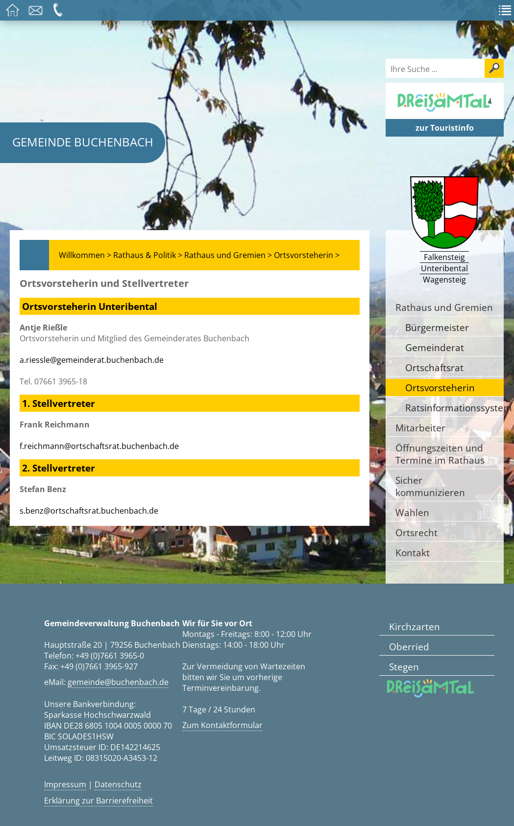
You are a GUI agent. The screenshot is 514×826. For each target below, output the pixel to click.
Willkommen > (85, 255)
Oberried (409, 646)
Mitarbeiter (420, 428)
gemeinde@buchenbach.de (118, 682)
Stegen (404, 667)
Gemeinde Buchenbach (82, 142)
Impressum (65, 784)
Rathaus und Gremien (444, 307)
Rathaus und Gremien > (228, 255)
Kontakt (412, 552)
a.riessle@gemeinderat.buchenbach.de (92, 359)
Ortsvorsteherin (440, 387)
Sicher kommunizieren (430, 486)
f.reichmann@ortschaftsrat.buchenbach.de (99, 446)
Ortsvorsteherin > (307, 255)
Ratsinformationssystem (454, 407)
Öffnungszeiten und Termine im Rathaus (440, 454)
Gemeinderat (434, 347)
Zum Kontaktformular (222, 725)
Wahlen (412, 512)
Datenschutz (118, 784)
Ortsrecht (416, 532)
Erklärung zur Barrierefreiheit (98, 800)
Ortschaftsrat (434, 367)
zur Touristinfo (445, 127)
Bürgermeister (437, 327)
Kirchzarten (414, 626)
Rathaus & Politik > (147, 255)
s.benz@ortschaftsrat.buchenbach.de (89, 510)
